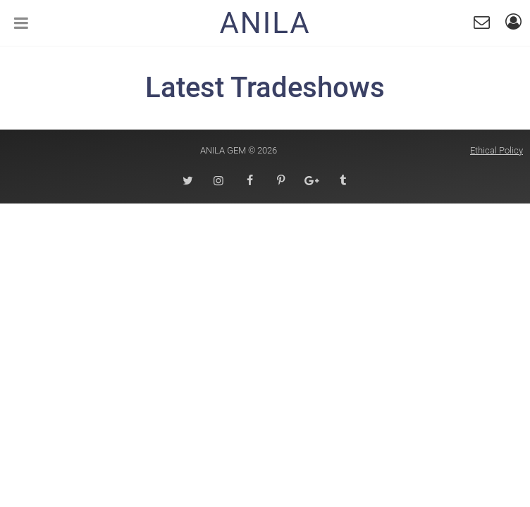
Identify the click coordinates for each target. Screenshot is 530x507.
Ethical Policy (496, 150)
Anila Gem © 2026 (238, 150)
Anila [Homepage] (264, 23)
